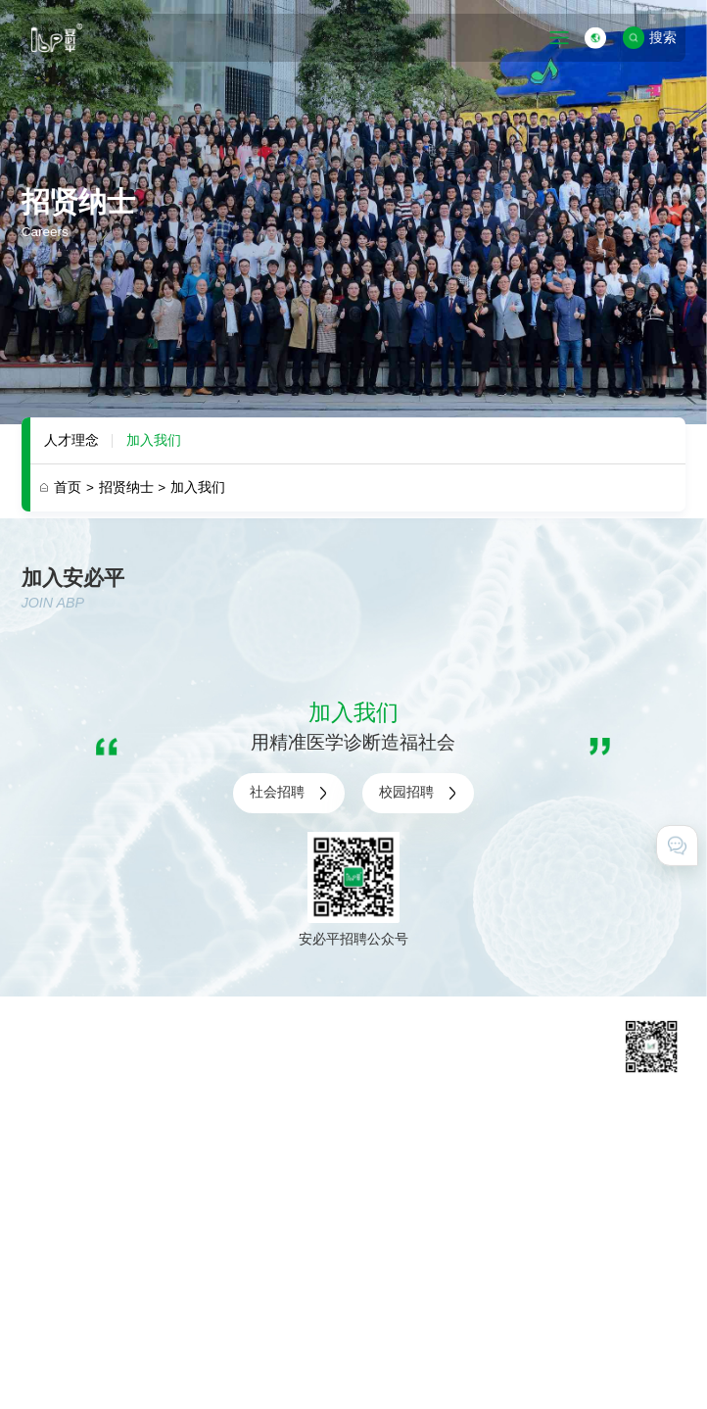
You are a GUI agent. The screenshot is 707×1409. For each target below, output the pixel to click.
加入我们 (153, 440)
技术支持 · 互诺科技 (82, 1373)
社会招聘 (289, 793)
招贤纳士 (132, 487)
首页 (74, 487)
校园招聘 (418, 793)
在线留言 (525, 1200)
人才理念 (71, 440)
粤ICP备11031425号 (490, 1325)
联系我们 (525, 1175)
